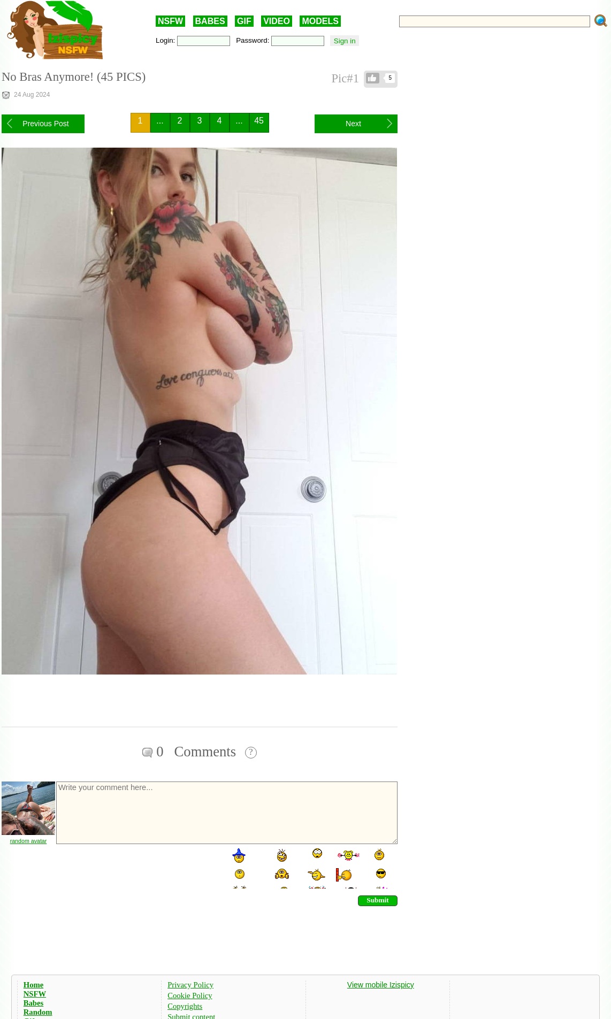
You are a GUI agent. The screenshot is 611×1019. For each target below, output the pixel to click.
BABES (210, 21)
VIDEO (276, 21)
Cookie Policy (189, 995)
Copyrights (184, 1006)
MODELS (320, 21)
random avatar (28, 841)
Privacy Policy (190, 984)
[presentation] (136, 867)
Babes (33, 1003)
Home (33, 984)
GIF (244, 21)
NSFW (170, 21)
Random (38, 1012)
